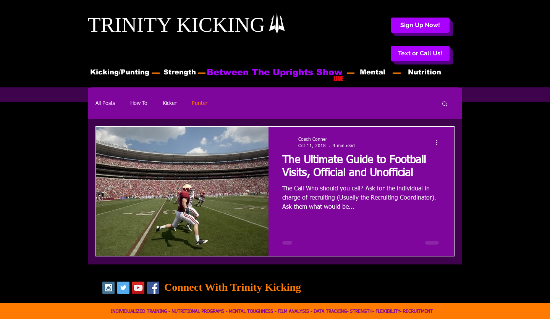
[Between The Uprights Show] (274, 72)
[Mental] (372, 72)
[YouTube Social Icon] (138, 288)
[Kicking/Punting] (119, 72)
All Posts (105, 103)
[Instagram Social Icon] (108, 288)
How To (138, 103)
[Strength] (179, 72)
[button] (420, 53)
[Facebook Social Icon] (153, 288)
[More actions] (439, 142)
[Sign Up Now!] (420, 25)
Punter (199, 103)
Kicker (169, 103)
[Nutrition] (424, 72)
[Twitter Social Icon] (123, 288)
